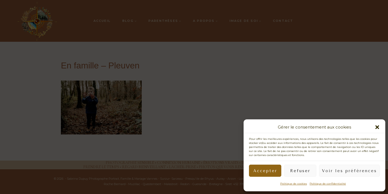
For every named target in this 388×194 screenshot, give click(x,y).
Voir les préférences (349, 170)
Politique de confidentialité (328, 183)
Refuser (300, 170)
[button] (377, 127)
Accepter (265, 170)
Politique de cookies (293, 183)
